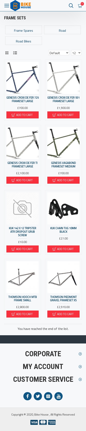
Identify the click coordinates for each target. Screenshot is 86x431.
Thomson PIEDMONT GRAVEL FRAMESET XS (63, 298)
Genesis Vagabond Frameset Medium (63, 164)
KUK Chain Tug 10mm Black (63, 230)
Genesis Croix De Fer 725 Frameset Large (22, 99)
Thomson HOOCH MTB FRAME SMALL (22, 298)
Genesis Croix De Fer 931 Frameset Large (63, 99)
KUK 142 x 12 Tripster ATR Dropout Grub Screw (22, 232)
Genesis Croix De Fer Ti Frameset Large (22, 164)
